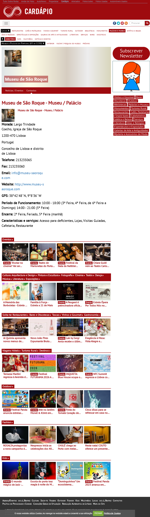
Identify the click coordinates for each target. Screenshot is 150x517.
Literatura (19, 278)
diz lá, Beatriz (24, 500)
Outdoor (8, 386)
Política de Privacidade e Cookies (17, 503)
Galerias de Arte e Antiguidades (131, 130)
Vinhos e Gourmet (72, 314)
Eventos (7, 239)
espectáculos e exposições (28, 34)
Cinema (80, 275)
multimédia (28, 38)
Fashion (7, 422)
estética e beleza (134, 30)
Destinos (45, 350)
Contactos (31, 90)
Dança (99, 275)
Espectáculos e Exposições (129, 126)
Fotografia (67, 275)
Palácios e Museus (139, 104)
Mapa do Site (99, 503)
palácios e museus (117, 30)
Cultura (35, 500)
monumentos (102, 30)
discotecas (101, 34)
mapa (19, 38)
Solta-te (44, 500)
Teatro (90, 275)
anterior (50, 43)
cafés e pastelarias (33, 30)
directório (10, 38)
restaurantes (17, 30)
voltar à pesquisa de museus (68, 43)
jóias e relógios (8, 34)
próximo (86, 43)
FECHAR (98, 513)
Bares (139, 97)
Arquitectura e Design (24, 275)
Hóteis (16, 350)
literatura (74, 34)
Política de (112, 513)
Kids (5, 458)
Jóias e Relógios (136, 123)
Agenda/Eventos (9, 500)
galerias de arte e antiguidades (54, 34)
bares (92, 34)
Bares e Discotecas (40, 314)
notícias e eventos (42, 38)
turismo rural (67, 30)
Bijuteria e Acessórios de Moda (131, 134)
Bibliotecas (120, 104)
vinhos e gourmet (50, 30)
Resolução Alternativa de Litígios (76, 503)
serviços (84, 34)
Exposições (33, 278)
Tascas (56, 314)
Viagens (52, 500)
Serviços (138, 119)
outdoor (79, 30)
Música (7, 278)
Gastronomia (92, 314)
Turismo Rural (30, 350)
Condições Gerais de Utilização (46, 503)
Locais (95, 500)
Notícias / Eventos (14, 90)
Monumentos (121, 108)
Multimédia (86, 500)
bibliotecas (89, 30)
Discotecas (120, 100)
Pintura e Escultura (49, 275)
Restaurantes (21, 314)
